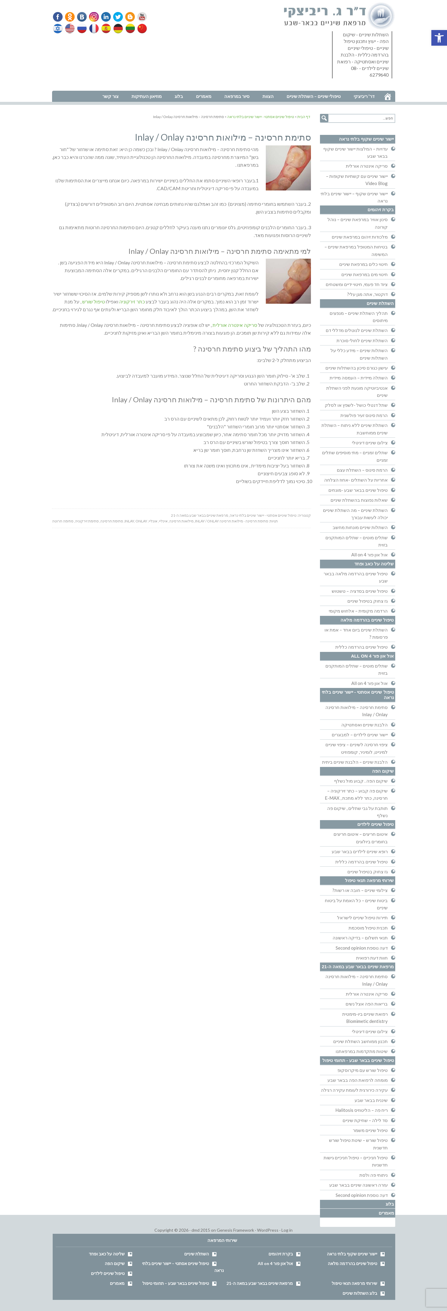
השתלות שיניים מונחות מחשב (360, 527)
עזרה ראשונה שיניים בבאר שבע (358, 1185)
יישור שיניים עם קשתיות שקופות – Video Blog (357, 179)
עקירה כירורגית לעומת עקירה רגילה (354, 1090)
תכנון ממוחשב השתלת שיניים (360, 1041)
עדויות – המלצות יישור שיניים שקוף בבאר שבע (355, 152)
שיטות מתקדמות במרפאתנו (362, 1051)
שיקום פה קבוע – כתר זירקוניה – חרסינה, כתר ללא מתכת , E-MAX (356, 794)
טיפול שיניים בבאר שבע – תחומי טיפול (175, 1283)
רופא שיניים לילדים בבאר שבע (360, 851)
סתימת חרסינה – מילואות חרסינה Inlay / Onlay (356, 710)
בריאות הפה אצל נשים (367, 1003)
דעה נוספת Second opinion (362, 948)
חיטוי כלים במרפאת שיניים (363, 264)
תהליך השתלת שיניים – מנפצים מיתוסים (359, 316)
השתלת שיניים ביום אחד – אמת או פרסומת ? (356, 633)
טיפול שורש (93, 301)
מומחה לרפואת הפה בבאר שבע (357, 1080)
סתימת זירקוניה (87, 521)
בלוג (390, 1203)
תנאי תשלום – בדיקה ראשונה (360, 937)
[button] (439, 38)
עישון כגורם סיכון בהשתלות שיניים (356, 367)
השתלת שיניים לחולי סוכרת (362, 340)
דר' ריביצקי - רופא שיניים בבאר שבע (339, 16)
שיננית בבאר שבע (371, 1100)
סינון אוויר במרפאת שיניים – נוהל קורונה (357, 223)
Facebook (58, 17)
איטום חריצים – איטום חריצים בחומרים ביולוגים (361, 837)
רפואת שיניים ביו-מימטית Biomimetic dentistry (365, 1017)
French (93, 28)
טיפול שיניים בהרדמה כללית (361, 646)
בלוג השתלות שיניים (360, 1293)
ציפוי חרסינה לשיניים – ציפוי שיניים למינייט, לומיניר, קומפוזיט (356, 748)
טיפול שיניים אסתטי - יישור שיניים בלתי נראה (263, 515)
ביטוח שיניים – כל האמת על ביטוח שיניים (356, 904)
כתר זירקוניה (132, 301)
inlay (129, 521)
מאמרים (386, 1212)
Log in (287, 1230)
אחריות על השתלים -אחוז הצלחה (356, 479)
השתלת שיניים (380, 303)
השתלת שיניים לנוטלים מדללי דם (357, 330)
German (117, 28)
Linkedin (104, 17)
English (70, 28)
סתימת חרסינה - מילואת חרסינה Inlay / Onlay (231, 521)
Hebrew (58, 28)
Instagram (93, 17)
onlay (141, 521)
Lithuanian (129, 28)
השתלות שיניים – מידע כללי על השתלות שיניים (359, 354)
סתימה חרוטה (62, 521)
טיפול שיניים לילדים (375, 824)
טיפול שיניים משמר (370, 1130)
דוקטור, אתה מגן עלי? (367, 294)
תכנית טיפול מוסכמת (368, 927)
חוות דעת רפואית (372, 957)
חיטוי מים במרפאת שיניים (364, 274)
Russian (82, 28)
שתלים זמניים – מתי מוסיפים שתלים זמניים (355, 456)
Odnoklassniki (70, 17)
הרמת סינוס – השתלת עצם (362, 470)
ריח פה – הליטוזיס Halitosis (361, 1110)
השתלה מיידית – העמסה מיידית (359, 377)
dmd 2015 (200, 1230)
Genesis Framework (235, 1230)
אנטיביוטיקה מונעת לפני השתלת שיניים (357, 391)
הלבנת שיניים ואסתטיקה (364, 724)
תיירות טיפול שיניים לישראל (362, 917)
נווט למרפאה (65, 87)
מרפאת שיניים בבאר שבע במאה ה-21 (199, 515)
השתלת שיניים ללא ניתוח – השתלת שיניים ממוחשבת (354, 428)
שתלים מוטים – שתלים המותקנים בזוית (356, 541)
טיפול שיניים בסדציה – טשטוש (360, 591)
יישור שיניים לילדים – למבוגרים (360, 734)
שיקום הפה (383, 771)
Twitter (116, 17)
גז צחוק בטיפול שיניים (367, 601)
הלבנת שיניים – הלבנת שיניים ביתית (355, 762)
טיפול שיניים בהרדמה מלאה (367, 619)
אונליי (153, 521)
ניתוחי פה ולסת (373, 1175)
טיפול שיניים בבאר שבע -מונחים (358, 490)
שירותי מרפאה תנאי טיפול (369, 880)
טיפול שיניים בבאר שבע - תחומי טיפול (358, 1060)
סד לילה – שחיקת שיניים (365, 1120)
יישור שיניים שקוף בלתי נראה (366, 138)
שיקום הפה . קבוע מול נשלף (361, 780)
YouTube (139, 17)
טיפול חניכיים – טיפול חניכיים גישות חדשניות (356, 1161)
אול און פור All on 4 (369, 554)
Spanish (105, 28)
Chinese (140, 28)
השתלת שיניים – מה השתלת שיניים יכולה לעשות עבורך (355, 513)
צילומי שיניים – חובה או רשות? (360, 890)
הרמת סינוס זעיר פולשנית (364, 415)
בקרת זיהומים (381, 209)
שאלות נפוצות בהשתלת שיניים (359, 500)
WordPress (267, 1230)
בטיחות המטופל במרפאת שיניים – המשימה (356, 250)
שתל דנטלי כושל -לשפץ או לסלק (356, 405)
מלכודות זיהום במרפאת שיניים (360, 236)
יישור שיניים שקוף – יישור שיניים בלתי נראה (354, 197)
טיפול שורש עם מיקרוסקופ (362, 1070)
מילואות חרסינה (181, 521)
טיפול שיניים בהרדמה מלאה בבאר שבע (356, 577)
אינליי (163, 521)
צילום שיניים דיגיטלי (370, 442)
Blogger (127, 17)
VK (81, 17)
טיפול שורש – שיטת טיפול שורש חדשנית (358, 1143)
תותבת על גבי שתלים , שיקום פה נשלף (357, 811)
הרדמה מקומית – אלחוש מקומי (358, 610)
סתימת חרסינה (111, 521)
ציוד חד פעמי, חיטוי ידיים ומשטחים (357, 284)
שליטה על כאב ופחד (374, 563)
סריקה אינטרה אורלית (235, 325)
